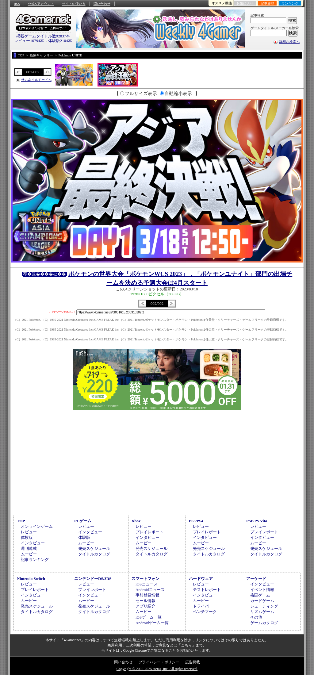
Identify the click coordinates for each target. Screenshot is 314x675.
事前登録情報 (147, 595)
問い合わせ (102, 4)
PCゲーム (82, 521)
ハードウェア (201, 578)
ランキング (289, 3)
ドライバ (201, 606)
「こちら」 (186, 645)
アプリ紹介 (145, 606)
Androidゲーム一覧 (152, 622)
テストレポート (207, 589)
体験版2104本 (60, 40)
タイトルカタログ (94, 554)
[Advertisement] (157, 461)
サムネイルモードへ (36, 80)
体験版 (27, 537)
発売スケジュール (94, 548)
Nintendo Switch (31, 578)
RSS (17, 4)
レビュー (29, 532)
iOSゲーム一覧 (149, 617)
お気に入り (244, 3)
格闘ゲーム (260, 595)
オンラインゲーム (37, 526)
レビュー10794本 (29, 40)
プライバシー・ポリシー (159, 662)
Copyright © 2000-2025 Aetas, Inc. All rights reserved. (157, 669)
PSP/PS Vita (256, 521)
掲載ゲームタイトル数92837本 (43, 36)
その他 (256, 617)
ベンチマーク (205, 611)
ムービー (29, 554)
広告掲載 (192, 662)
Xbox (136, 521)
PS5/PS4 (196, 521)
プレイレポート (149, 532)
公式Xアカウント (41, 4)
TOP (21, 521)
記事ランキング (35, 559)
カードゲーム (262, 600)
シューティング (264, 606)
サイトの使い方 (74, 4)
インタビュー (33, 543)
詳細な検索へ (289, 42)
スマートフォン (145, 578)
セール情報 (145, 600)
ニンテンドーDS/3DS (92, 578)
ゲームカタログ (264, 622)
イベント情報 (262, 589)
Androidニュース (150, 589)
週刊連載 (29, 548)
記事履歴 (267, 3)
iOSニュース (147, 584)
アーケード (256, 578)
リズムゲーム (262, 611)
